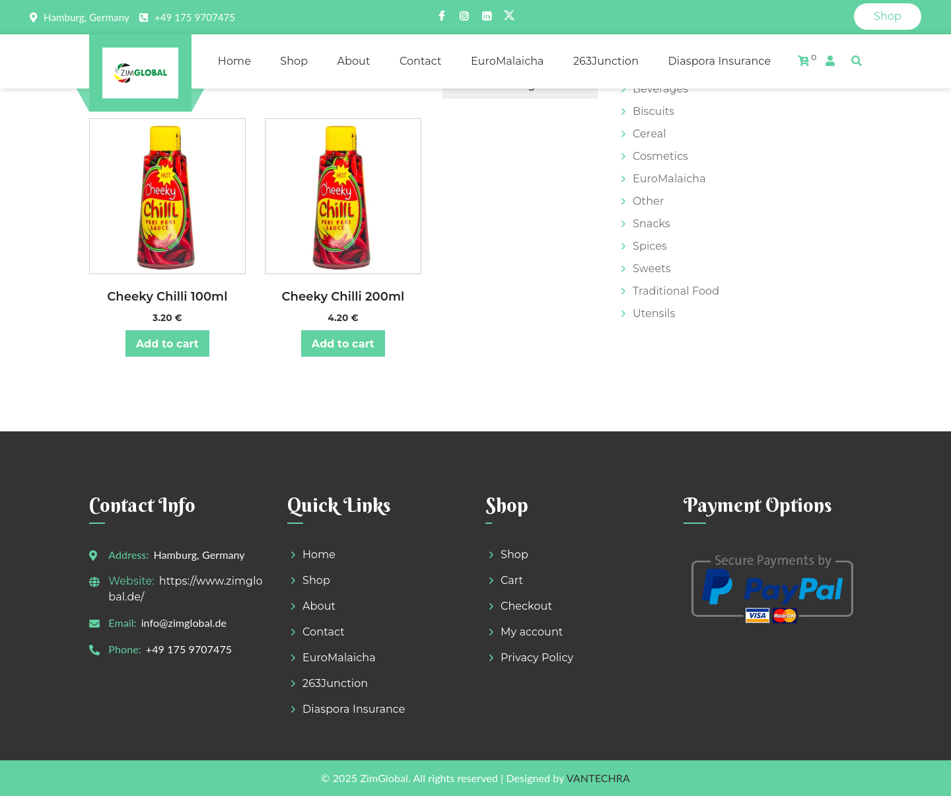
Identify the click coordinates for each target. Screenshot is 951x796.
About (353, 61)
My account (532, 632)
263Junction (606, 61)
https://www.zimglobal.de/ (185, 589)
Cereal (649, 133)
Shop (887, 16)
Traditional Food (676, 291)
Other (648, 201)
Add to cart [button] (167, 344)
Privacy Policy (537, 657)
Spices (650, 246)
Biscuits (653, 111)
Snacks (651, 223)
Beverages (660, 89)
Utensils (654, 313)
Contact (421, 61)
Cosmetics (660, 156)
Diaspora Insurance (719, 61)
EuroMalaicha (507, 61)
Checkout (526, 606)
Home (234, 61)
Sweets (652, 268)
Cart (512, 580)
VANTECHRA (598, 778)
